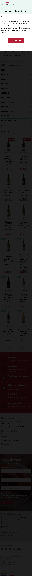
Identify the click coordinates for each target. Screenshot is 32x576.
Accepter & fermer (16, 40)
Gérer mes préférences (16, 46)
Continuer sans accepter (8, 17)
